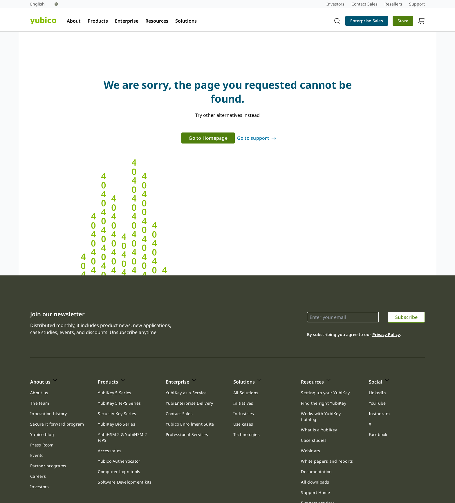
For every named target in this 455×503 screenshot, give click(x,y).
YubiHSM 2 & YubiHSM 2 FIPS (122, 437)
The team (39, 403)
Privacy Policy (386, 334)
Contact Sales (179, 413)
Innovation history (48, 413)
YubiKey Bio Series (116, 424)
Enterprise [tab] (126, 21)
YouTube (377, 403)
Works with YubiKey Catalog (321, 416)
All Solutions (245, 392)
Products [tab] (98, 21)
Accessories (109, 450)
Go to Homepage (208, 138)
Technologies (246, 434)
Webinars (310, 450)
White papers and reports (327, 461)
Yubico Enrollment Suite (190, 424)
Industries (243, 413)
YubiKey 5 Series (114, 392)
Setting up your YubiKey (325, 392)
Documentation (316, 471)
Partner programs (48, 466)
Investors (39, 486)
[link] (366, 21)
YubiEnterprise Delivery (189, 403)
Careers (38, 476)
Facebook (378, 434)
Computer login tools (119, 471)
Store (403, 20)
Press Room (42, 445)
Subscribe (406, 317)
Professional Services (187, 434)
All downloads (315, 482)
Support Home (315, 492)
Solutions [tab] (186, 21)
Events (37, 455)
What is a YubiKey (319, 430)
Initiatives (243, 403)
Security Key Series (117, 413)
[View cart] (421, 20)
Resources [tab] (156, 21)
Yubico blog (42, 434)
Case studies (313, 440)
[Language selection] (44, 4)
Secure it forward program (57, 424)
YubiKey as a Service (186, 392)
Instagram (379, 413)
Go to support (253, 138)
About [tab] (74, 21)
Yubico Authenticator (119, 461)
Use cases (243, 424)
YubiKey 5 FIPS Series (119, 403)
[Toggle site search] (337, 20)
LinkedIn (377, 392)
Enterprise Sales (366, 20)
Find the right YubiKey (323, 403)
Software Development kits (124, 482)
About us (39, 392)
